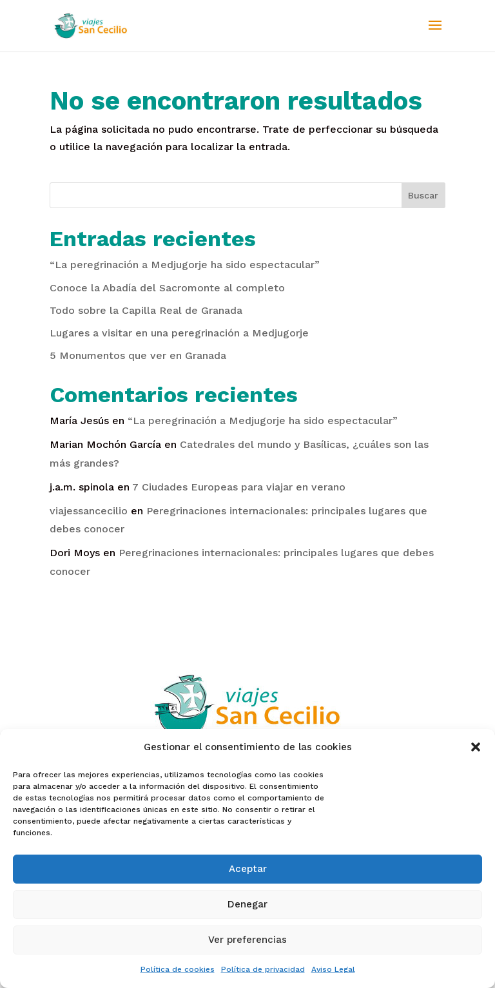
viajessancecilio (89, 511)
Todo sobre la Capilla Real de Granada (146, 310)
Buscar (423, 195)
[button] (475, 747)
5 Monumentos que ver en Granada (138, 355)
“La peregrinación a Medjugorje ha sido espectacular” (185, 264)
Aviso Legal (333, 969)
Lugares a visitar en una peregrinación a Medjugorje (179, 333)
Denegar (247, 904)
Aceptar (248, 869)
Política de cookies (178, 969)
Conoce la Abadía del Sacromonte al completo (167, 288)
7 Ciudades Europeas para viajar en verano (238, 487)
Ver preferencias (247, 939)
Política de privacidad (263, 969)
